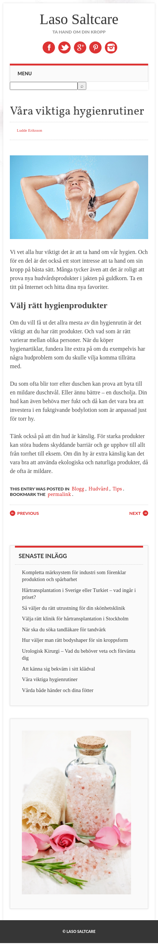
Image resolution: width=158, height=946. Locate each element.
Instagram (111, 47)
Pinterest (95, 47)
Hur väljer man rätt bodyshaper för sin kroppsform (75, 640)
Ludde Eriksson (29, 130)
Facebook (49, 47)
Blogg (78, 489)
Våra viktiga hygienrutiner (50, 679)
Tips (117, 489)
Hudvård (98, 489)
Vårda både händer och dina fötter (57, 690)
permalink (59, 494)
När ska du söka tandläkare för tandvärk (64, 629)
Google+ (80, 47)
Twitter (64, 47)
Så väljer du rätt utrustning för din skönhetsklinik (73, 608)
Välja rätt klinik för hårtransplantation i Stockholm (75, 618)
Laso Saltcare (79, 19)
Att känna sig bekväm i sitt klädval (58, 669)
